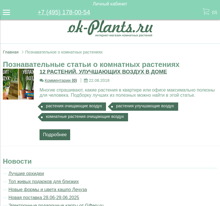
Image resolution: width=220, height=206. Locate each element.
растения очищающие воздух (74, 106)
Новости (17, 161)
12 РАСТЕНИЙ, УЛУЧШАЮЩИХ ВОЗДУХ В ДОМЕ (103, 72)
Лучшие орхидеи (26, 173)
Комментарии (61, 80)
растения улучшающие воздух (145, 106)
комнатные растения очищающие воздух (85, 116)
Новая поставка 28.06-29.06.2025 (43, 197)
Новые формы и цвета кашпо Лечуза (47, 189)
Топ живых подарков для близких (43, 181)
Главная (11, 52)
